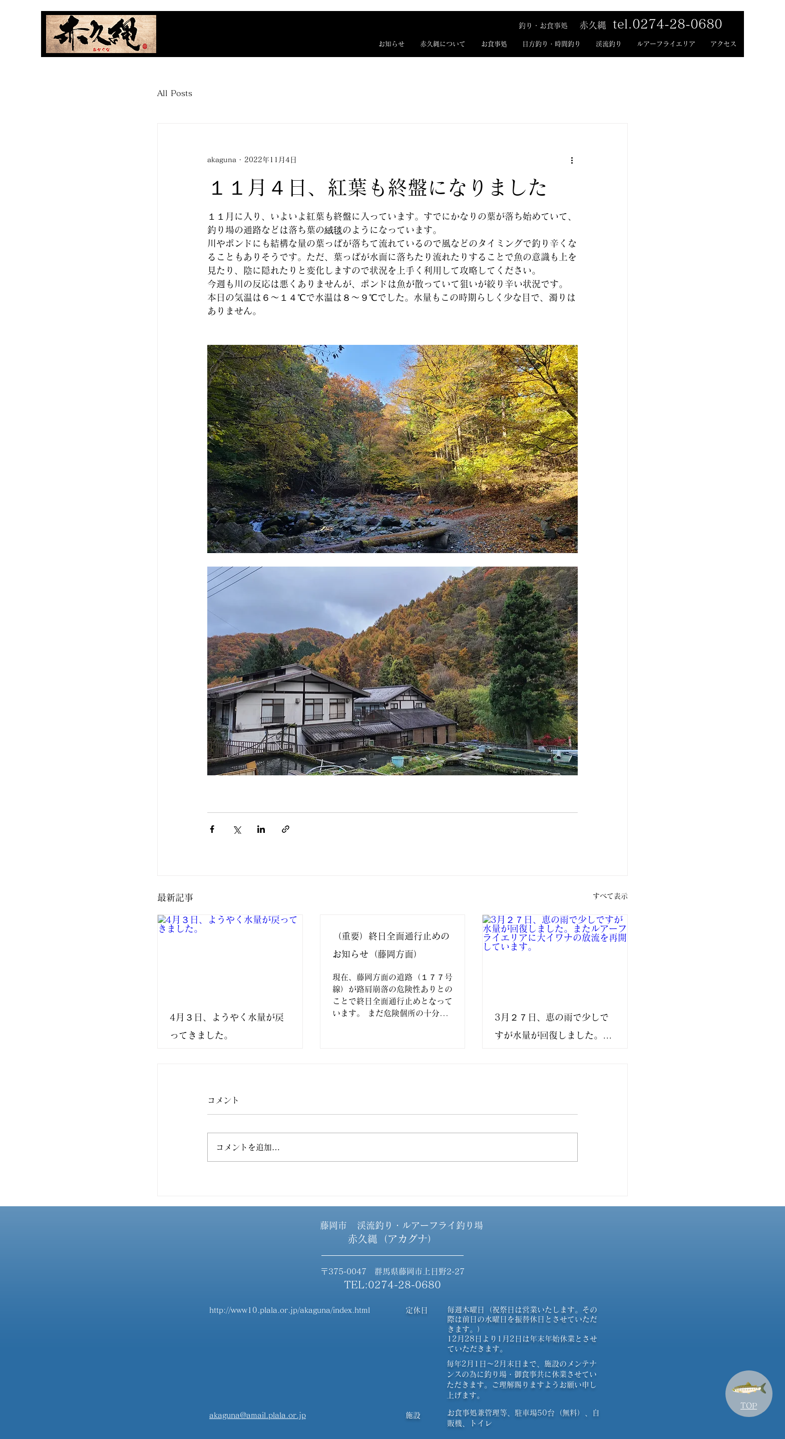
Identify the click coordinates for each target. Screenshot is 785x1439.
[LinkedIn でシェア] (261, 829)
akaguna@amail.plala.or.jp (257, 1415)
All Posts (174, 93)
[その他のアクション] (572, 160)
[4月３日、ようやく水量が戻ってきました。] (230, 955)
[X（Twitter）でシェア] (236, 829)
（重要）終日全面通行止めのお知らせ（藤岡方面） (391, 944)
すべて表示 (610, 895)
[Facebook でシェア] (212, 829)
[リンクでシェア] (285, 829)
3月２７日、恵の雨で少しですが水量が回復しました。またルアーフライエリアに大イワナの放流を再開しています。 (553, 1028)
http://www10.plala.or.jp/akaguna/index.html (289, 1310)
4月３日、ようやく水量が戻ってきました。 (227, 1026)
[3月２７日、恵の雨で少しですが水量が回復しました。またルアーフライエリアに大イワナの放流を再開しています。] (555, 955)
